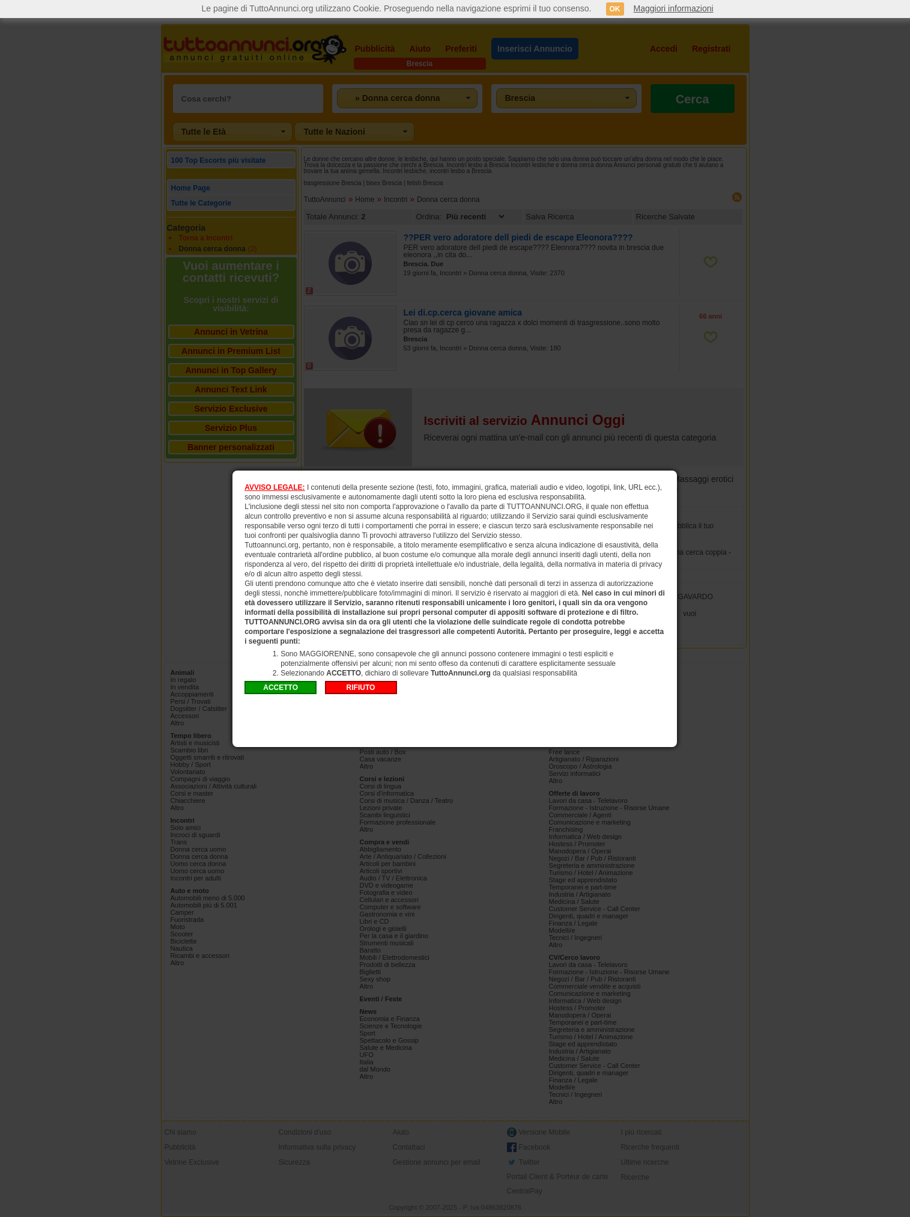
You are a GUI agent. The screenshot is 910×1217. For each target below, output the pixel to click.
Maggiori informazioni (674, 8)
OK (615, 9)
